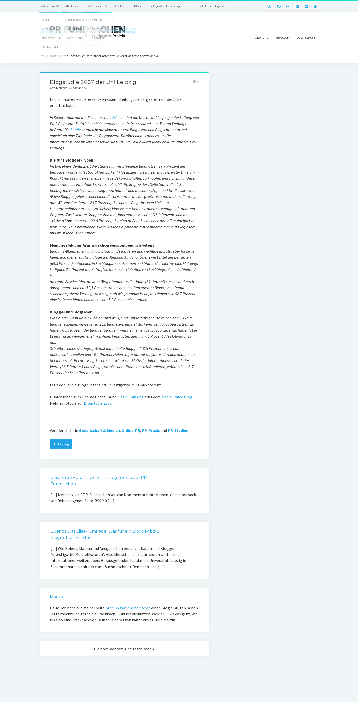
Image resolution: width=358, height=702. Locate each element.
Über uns (261, 37)
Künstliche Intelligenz (209, 6)
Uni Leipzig (61, 444)
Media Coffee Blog (176, 396)
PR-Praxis (47, 6)
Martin (56, 597)
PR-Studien (178, 430)
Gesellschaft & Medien (128, 6)
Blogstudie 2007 (98, 403)
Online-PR (131, 430)
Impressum (282, 37)
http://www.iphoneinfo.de (128, 607)
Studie (75, 129)
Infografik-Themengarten (169, 6)
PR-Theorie (95, 6)
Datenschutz (305, 37)
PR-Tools (71, 6)
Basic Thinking (131, 396)
